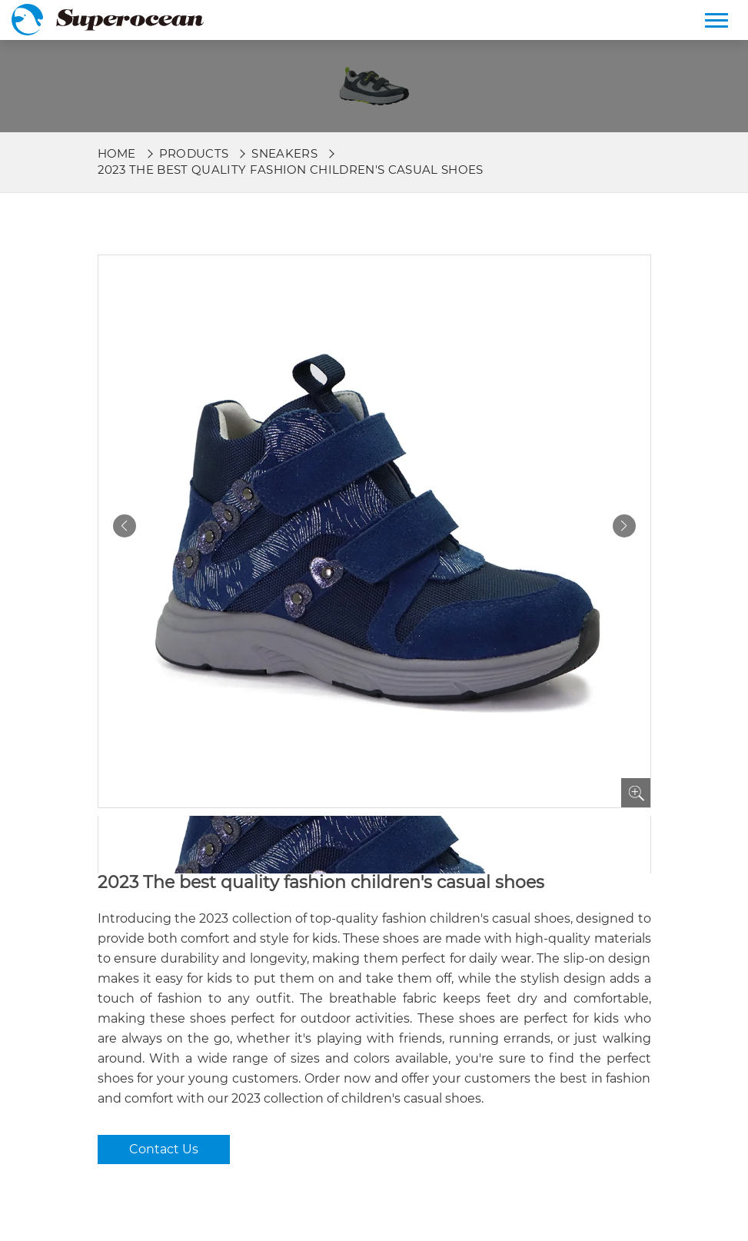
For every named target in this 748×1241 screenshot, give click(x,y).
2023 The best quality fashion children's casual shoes (291, 169)
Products (194, 153)
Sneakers (284, 153)
